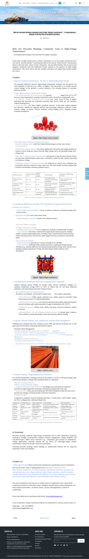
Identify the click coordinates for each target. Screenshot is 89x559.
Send (81, 540)
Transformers (34, 3)
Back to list (44, 518)
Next (73, 518)
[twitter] (64, 545)
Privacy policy (66, 556)
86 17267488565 (24, 534)
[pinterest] (67, 545)
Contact (63, 3)
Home (20, 3)
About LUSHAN (26, 3)
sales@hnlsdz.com (15, 539)
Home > (44, 18)
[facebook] (61, 545)
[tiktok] (58, 545)
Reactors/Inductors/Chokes (43, 3)
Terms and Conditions (77, 556)
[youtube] (55, 545)
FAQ (60, 3)
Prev (15, 518)
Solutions (52, 3)
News (56, 3)
